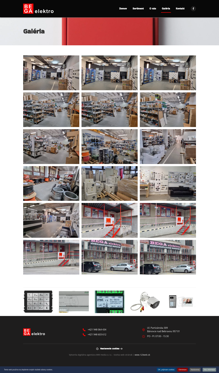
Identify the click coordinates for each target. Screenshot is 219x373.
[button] (51, 72)
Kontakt (180, 8)
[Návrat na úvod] (38, 8)
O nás (152, 8)
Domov (123, 8)
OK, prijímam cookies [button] (166, 370)
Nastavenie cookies (107, 348)
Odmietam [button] (182, 370)
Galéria (166, 8)
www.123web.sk (142, 354)
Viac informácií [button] (209, 370)
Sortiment (138, 8)
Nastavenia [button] (195, 370)
